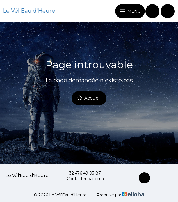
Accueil (89, 98)
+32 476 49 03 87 (80, 173)
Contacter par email (83, 178)
